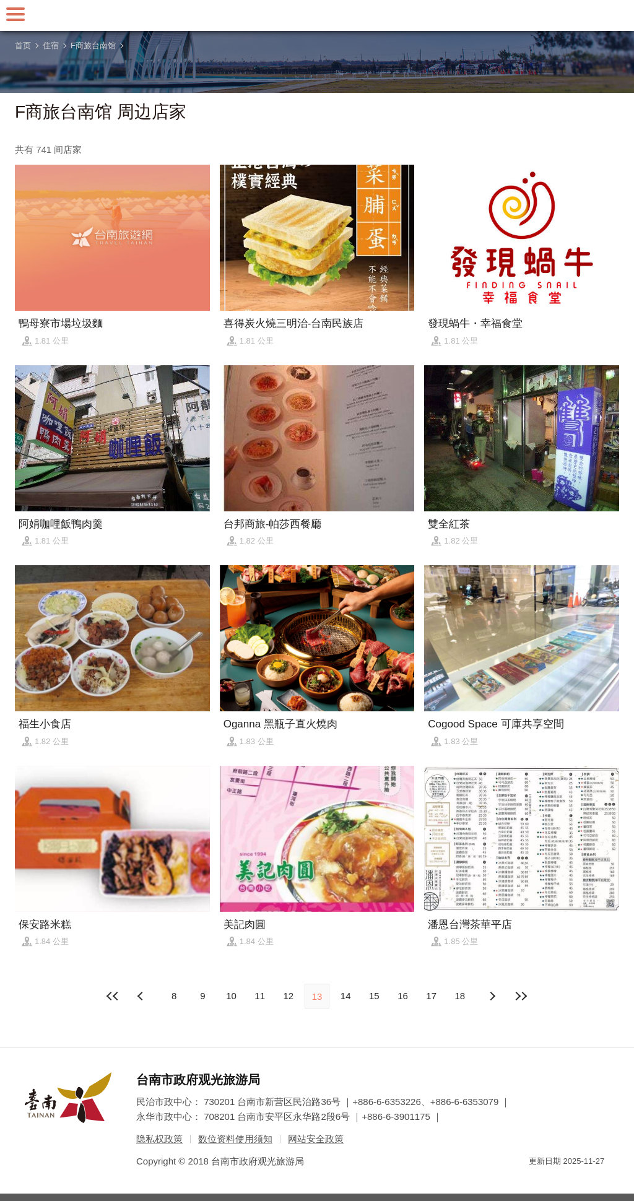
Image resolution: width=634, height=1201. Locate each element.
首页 (23, 45)
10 (231, 996)
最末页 (520, 996)
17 (431, 996)
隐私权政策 (159, 1139)
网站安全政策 (316, 1139)
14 (346, 996)
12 (288, 996)
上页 (492, 996)
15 (374, 996)
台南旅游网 (317, 15)
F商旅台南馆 (93, 45)
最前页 (113, 996)
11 (259, 996)
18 (460, 996)
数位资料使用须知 (235, 1139)
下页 (141, 996)
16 (402, 996)
